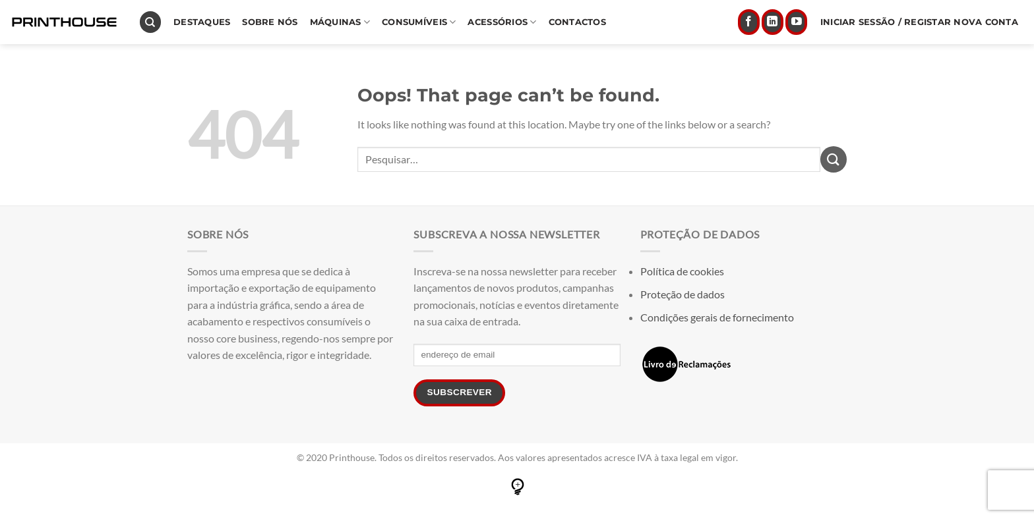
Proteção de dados (682, 294)
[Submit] (833, 159)
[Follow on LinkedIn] (772, 22)
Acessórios (502, 22)
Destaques (201, 22)
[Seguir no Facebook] (749, 22)
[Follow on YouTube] (796, 22)
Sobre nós (269, 22)
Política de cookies (682, 271)
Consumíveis (419, 22)
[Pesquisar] (150, 22)
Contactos (577, 22)
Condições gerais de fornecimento (717, 317)
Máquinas (340, 22)
